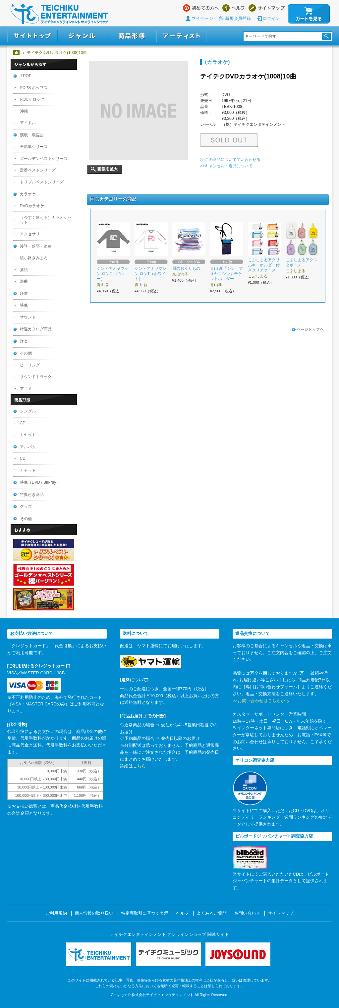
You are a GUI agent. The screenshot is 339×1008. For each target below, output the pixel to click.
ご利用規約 (56, 913)
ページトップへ (308, 330)
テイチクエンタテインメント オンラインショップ (59, 14)
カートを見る (309, 14)
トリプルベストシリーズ (42, 182)
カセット (28, 434)
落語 (24, 269)
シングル (28, 411)
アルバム (28, 447)
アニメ (26, 388)
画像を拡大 (104, 169)
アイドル (28, 122)
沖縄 (24, 111)
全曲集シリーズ (34, 146)
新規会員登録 (238, 18)
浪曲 (24, 281)
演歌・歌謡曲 (32, 135)
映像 (24, 305)
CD (23, 423)
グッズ (26, 506)
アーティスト (181, 35)
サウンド (28, 317)
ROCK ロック (32, 99)
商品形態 (132, 35)
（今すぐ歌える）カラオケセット (46, 220)
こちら (139, 765)
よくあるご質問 (212, 913)
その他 (26, 353)
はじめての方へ (201, 8)
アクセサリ (30, 234)
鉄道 (24, 293)
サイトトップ (32, 35)
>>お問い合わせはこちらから (261, 700)
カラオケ (28, 194)
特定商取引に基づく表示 (144, 913)
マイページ (202, 18)
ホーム (16, 52)
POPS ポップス (34, 87)
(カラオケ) (217, 62)
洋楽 (24, 341)
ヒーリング (30, 365)
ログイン (271, 18)
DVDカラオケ (32, 206)
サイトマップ (267, 8)
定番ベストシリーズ (38, 170)
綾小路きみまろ (34, 258)
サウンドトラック (36, 376)
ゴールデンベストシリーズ (44, 158)
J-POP (26, 75)
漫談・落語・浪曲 (36, 246)
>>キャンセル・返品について (226, 166)
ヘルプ (233, 8)
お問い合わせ (247, 913)
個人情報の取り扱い (94, 913)
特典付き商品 (32, 494)
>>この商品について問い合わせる (230, 159)
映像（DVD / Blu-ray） (40, 482)
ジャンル (82, 35)
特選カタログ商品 (36, 329)
